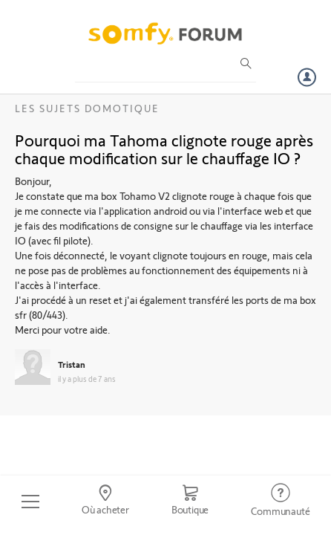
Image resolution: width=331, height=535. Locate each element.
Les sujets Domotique (87, 108)
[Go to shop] (190, 502)
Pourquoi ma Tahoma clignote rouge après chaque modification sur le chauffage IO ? (164, 148)
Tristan (71, 364)
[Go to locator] (105, 502)
